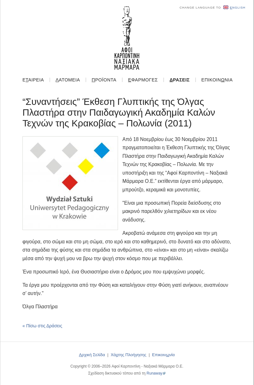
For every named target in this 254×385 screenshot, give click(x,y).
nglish (234, 7)
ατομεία (68, 79)
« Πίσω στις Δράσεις (42, 325)
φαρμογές (143, 79)
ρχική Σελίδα (92, 354)
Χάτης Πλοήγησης (128, 354)
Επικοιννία (217, 79)
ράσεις (180, 79)
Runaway (154, 373)
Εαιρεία (33, 79)
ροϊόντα (104, 79)
